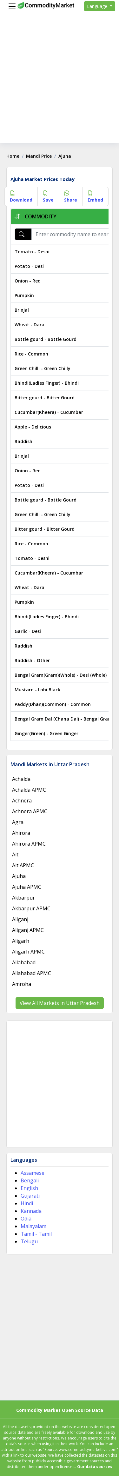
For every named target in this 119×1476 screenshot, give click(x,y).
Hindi (27, 1203)
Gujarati (30, 1195)
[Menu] (10, 6)
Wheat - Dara (29, 325)
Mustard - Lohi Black (37, 690)
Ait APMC (23, 865)
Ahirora (21, 832)
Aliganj (20, 919)
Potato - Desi (29, 266)
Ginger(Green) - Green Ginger (46, 733)
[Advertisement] (59, 83)
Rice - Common (31, 354)
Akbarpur (23, 897)
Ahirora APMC (29, 843)
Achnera (22, 800)
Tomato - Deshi (32, 252)
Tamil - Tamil (36, 1233)
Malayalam (33, 1226)
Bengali (30, 1180)
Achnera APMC (29, 811)
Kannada (31, 1210)
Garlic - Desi (28, 631)
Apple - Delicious (33, 427)
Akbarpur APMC (31, 908)
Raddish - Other (32, 660)
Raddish (23, 441)
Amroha (21, 984)
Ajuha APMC (26, 886)
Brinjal (22, 310)
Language (98, 6)
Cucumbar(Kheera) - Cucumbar (49, 412)
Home (12, 156)
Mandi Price (39, 156)
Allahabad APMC (31, 973)
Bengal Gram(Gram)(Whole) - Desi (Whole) (61, 675)
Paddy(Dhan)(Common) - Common (53, 704)
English (29, 1188)
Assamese (32, 1172)
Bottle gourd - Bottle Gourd (45, 339)
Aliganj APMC (28, 930)
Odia (26, 1218)
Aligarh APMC (28, 951)
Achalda (21, 778)
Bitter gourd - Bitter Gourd (45, 398)
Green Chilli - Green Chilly (42, 368)
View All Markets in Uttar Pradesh (60, 1003)
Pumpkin (24, 295)
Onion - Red (28, 281)
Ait (15, 854)
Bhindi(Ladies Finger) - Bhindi (47, 383)
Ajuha (19, 876)
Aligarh (20, 940)
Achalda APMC (29, 789)
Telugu (29, 1241)
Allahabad (24, 962)
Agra (17, 822)
